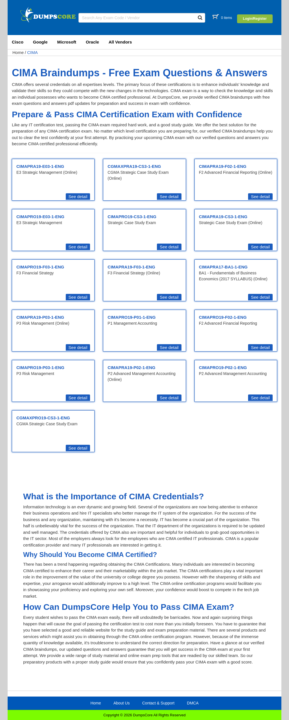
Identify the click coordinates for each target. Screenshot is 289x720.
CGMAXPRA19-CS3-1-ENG (134, 166)
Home (18, 52)
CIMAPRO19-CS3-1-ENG (132, 216)
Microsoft (66, 42)
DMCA (192, 703)
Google (40, 42)
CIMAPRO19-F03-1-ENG (40, 266)
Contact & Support (158, 703)
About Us (121, 703)
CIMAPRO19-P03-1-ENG (40, 367)
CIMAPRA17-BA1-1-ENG (223, 266)
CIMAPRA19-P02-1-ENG (131, 367)
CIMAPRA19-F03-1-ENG (131, 266)
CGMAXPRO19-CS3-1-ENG (43, 417)
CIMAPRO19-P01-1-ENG (132, 317)
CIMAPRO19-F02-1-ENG (223, 317)
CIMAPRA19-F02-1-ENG (222, 166)
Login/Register (255, 19)
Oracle (92, 42)
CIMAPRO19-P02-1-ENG (223, 367)
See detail (78, 196)
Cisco (17, 42)
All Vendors (120, 42)
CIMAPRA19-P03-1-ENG (40, 317)
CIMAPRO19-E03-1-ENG (40, 216)
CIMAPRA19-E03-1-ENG (40, 166)
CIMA (32, 52)
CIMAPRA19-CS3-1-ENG (223, 216)
